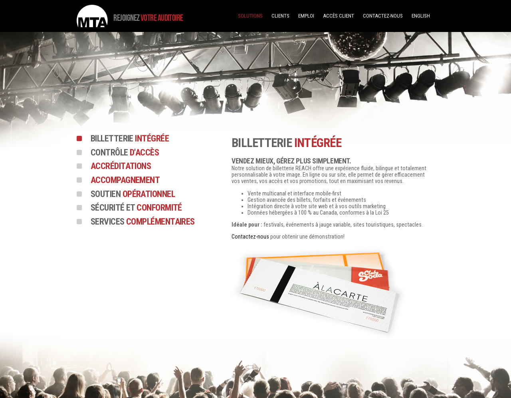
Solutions (250, 16)
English (421, 16)
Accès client (338, 16)
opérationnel (133, 194)
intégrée (130, 139)
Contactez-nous (383, 16)
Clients (280, 16)
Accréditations (121, 166)
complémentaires (143, 222)
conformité (136, 208)
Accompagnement (125, 180)
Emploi (306, 16)
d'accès (125, 153)
